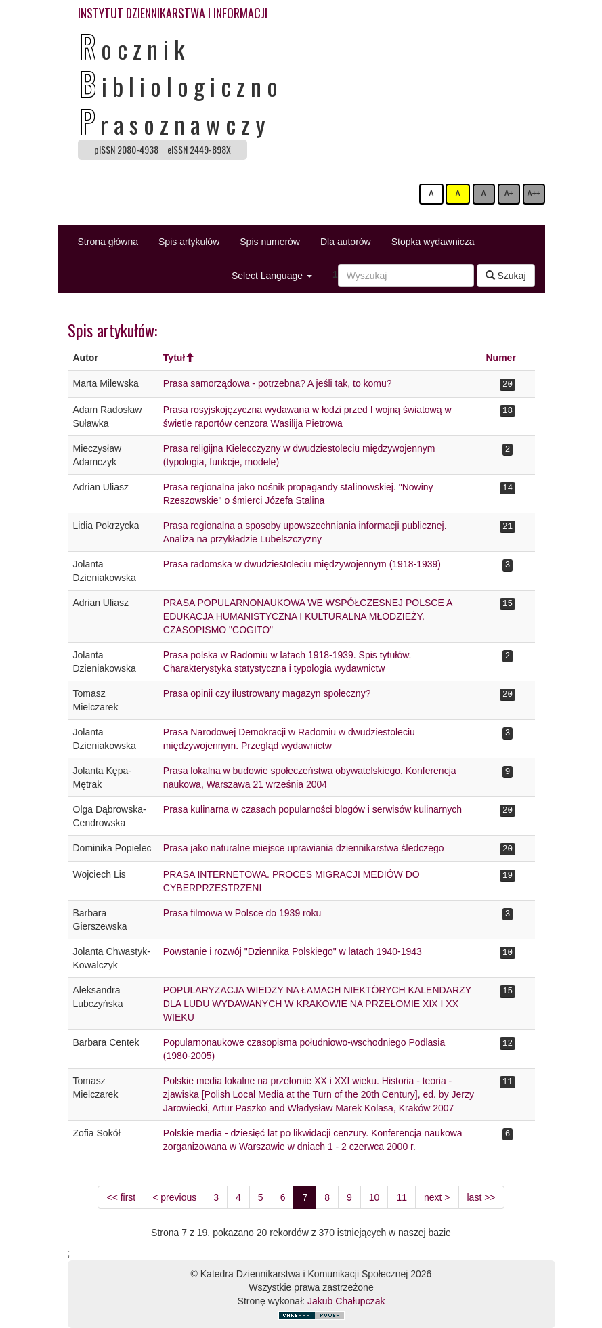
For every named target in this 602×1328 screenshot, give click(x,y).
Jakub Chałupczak (346, 1300)
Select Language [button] (272, 275)
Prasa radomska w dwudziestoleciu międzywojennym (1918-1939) (302, 564)
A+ (508, 193)
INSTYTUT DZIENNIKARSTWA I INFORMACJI (172, 13)
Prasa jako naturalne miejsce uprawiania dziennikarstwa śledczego (303, 847)
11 (401, 1197)
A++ (534, 193)
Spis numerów (270, 241)
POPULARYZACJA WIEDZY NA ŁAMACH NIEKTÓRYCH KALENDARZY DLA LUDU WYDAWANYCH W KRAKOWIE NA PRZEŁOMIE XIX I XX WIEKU (317, 1004)
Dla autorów (345, 241)
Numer (500, 357)
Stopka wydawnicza (433, 241)
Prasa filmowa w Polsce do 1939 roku (242, 912)
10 (374, 1197)
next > (437, 1197)
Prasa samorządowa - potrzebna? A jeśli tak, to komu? (277, 383)
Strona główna (108, 241)
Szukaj (506, 275)
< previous (174, 1197)
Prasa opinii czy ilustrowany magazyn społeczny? (267, 693)
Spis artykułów (188, 241)
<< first (120, 1197)
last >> (481, 1197)
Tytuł (174, 357)
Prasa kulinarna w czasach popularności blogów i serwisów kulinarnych (312, 809)
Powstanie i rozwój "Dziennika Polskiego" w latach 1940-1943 (292, 951)
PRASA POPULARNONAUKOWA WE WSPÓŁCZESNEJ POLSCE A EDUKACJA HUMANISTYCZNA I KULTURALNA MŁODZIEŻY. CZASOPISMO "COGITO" (307, 616)
